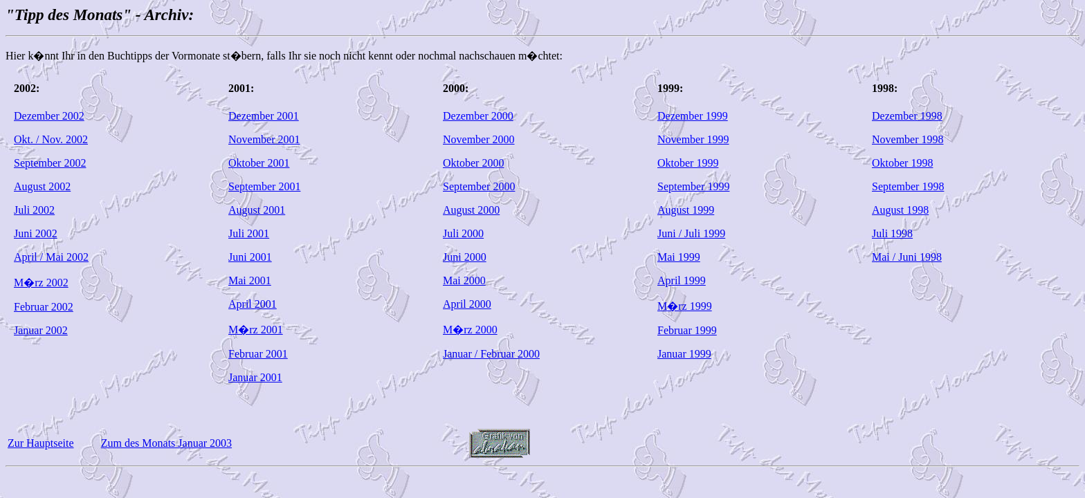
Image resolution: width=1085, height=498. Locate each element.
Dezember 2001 (263, 116)
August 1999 (685, 210)
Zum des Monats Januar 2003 (166, 443)
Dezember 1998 (907, 116)
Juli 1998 (892, 233)
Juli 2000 (463, 233)
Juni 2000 (464, 257)
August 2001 (256, 210)
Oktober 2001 (258, 163)
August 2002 (42, 186)
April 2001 (252, 304)
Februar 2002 (43, 307)
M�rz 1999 (684, 306)
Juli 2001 (248, 233)
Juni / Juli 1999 (691, 233)
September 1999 (693, 186)
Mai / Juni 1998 (907, 257)
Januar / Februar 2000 (491, 354)
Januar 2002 (41, 330)
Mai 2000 (464, 280)
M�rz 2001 (255, 329)
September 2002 (50, 163)
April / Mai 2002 (51, 257)
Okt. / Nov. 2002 (51, 139)
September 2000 (479, 186)
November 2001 (264, 139)
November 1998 (908, 139)
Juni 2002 (35, 233)
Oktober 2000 (473, 163)
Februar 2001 (258, 354)
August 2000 (471, 210)
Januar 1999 (684, 354)
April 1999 (681, 280)
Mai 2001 (249, 280)
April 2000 (467, 304)
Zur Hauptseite (41, 443)
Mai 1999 (678, 257)
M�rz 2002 (41, 282)
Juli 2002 (34, 210)
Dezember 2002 (49, 116)
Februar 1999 (687, 330)
